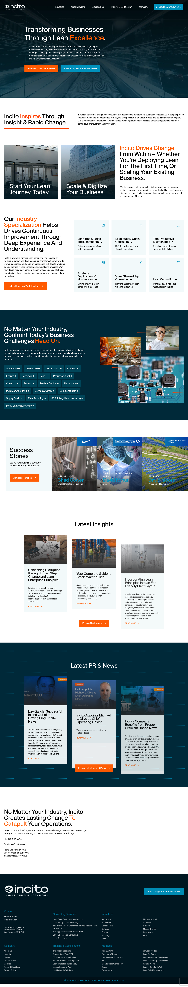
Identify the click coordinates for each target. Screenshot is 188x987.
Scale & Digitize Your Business (78, 68)
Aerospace (12, 368)
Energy (10, 376)
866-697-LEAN (15, 921)
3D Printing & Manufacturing (66, 398)
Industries (60, 7)
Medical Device (48, 383)
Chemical (11, 383)
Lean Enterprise (144, 117)
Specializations (79, 7)
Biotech (28, 383)
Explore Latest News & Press (92, 778)
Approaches (98, 7)
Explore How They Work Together (23, 286)
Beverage (27, 376)
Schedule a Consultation (167, 7)
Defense (71, 368)
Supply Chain (13, 398)
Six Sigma (161, 117)
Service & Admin (43, 390)
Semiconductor (68, 390)
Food (42, 376)
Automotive (32, 368)
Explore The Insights (92, 633)
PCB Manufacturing (16, 390)
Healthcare (70, 383)
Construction (52, 368)
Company (144, 7)
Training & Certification (122, 7)
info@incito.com (17, 926)
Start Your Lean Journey (39, 68)
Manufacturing (35, 398)
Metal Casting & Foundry (19, 405)
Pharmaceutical (61, 376)
